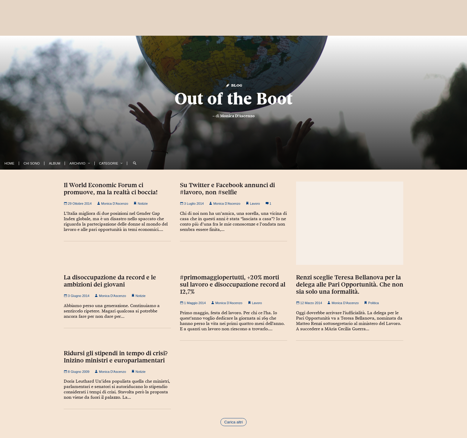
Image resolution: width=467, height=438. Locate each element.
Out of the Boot (233, 98)
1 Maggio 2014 (193, 303)
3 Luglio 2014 (192, 203)
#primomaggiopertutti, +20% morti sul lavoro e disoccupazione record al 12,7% (232, 284)
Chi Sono (32, 163)
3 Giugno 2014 (76, 296)
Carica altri (233, 422)
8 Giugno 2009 (76, 371)
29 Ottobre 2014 (78, 203)
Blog (233, 85)
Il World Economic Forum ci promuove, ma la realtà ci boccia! (111, 188)
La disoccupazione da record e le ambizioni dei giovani (110, 280)
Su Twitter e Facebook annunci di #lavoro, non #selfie (227, 188)
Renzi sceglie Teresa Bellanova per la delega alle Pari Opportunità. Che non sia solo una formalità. (349, 284)
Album (54, 163)
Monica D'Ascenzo (237, 115)
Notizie (143, 203)
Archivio (77, 163)
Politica (373, 303)
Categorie (108, 163)
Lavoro (255, 203)
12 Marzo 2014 (309, 303)
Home (9, 163)
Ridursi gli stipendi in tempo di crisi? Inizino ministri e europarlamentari (116, 356)
